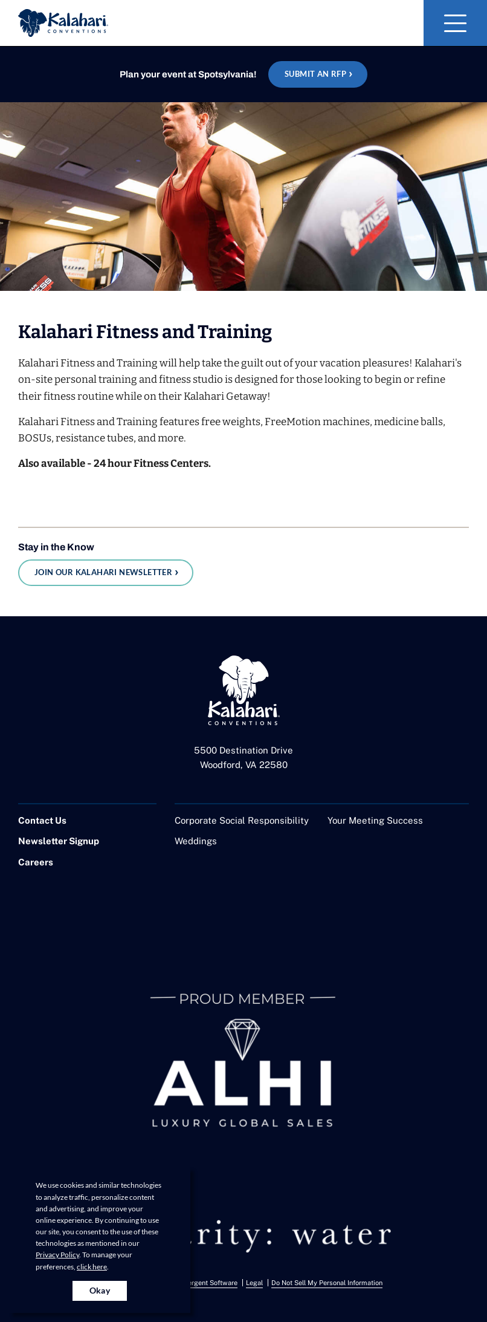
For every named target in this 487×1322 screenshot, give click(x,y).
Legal (254, 1282)
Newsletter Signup (58, 841)
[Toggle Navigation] (455, 23)
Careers (35, 862)
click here (92, 1266)
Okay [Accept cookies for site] (100, 1290)
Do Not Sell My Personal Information (326, 1282)
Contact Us (42, 820)
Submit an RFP (315, 74)
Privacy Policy (57, 1254)
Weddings (196, 841)
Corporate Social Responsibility (242, 820)
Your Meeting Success (375, 820)
